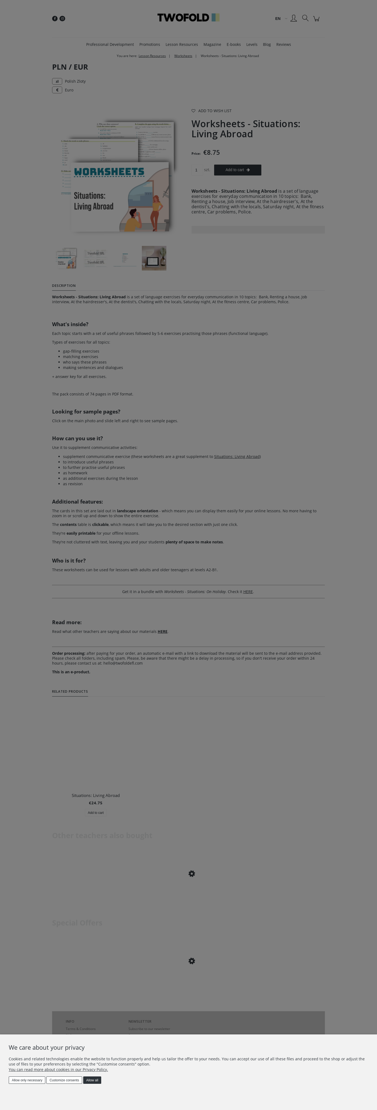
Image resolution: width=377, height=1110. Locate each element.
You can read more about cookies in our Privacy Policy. (58, 1069)
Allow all (92, 1080)
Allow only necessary (27, 1080)
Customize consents (64, 1080)
